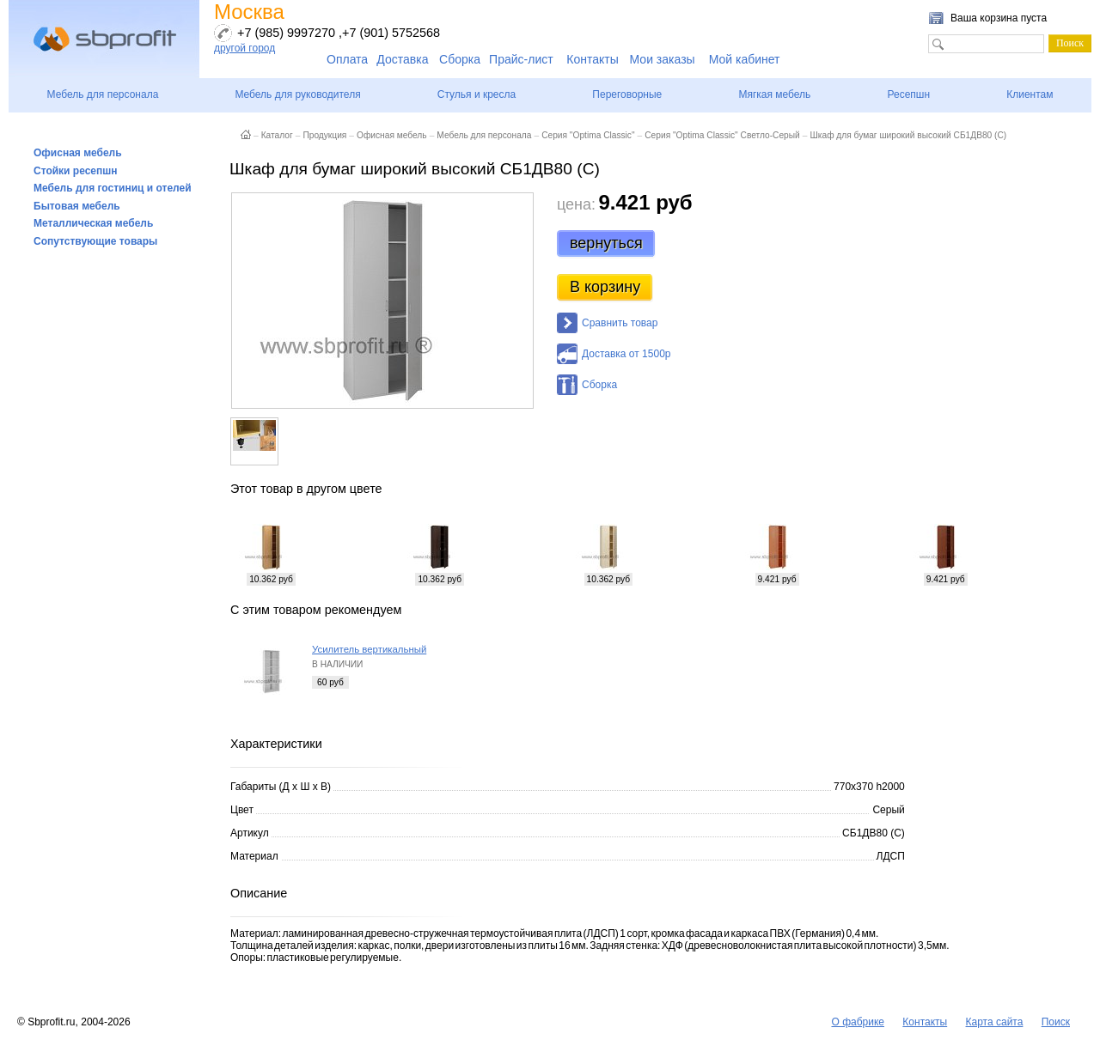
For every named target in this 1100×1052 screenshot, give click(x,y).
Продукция (324, 135)
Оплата (347, 59)
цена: (576, 204)
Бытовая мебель (77, 206)
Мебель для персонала (103, 94)
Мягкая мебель (774, 94)
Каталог (277, 135)
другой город (244, 48)
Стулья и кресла (476, 94)
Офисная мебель (78, 153)
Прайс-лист (521, 59)
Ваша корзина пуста (998, 18)
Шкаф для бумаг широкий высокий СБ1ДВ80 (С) (908, 135)
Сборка (459, 59)
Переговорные (627, 94)
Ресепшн (908, 94)
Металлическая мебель (93, 223)
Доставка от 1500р (626, 354)
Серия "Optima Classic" (587, 135)
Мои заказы (662, 59)
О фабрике (857, 1022)
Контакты (592, 59)
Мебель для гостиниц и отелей (113, 188)
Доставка (402, 59)
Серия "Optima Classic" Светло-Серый (722, 135)
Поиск (1056, 1022)
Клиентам (1029, 94)
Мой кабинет (744, 59)
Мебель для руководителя (297, 94)
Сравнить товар (619, 323)
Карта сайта (995, 1022)
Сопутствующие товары (95, 241)
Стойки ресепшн (76, 171)
